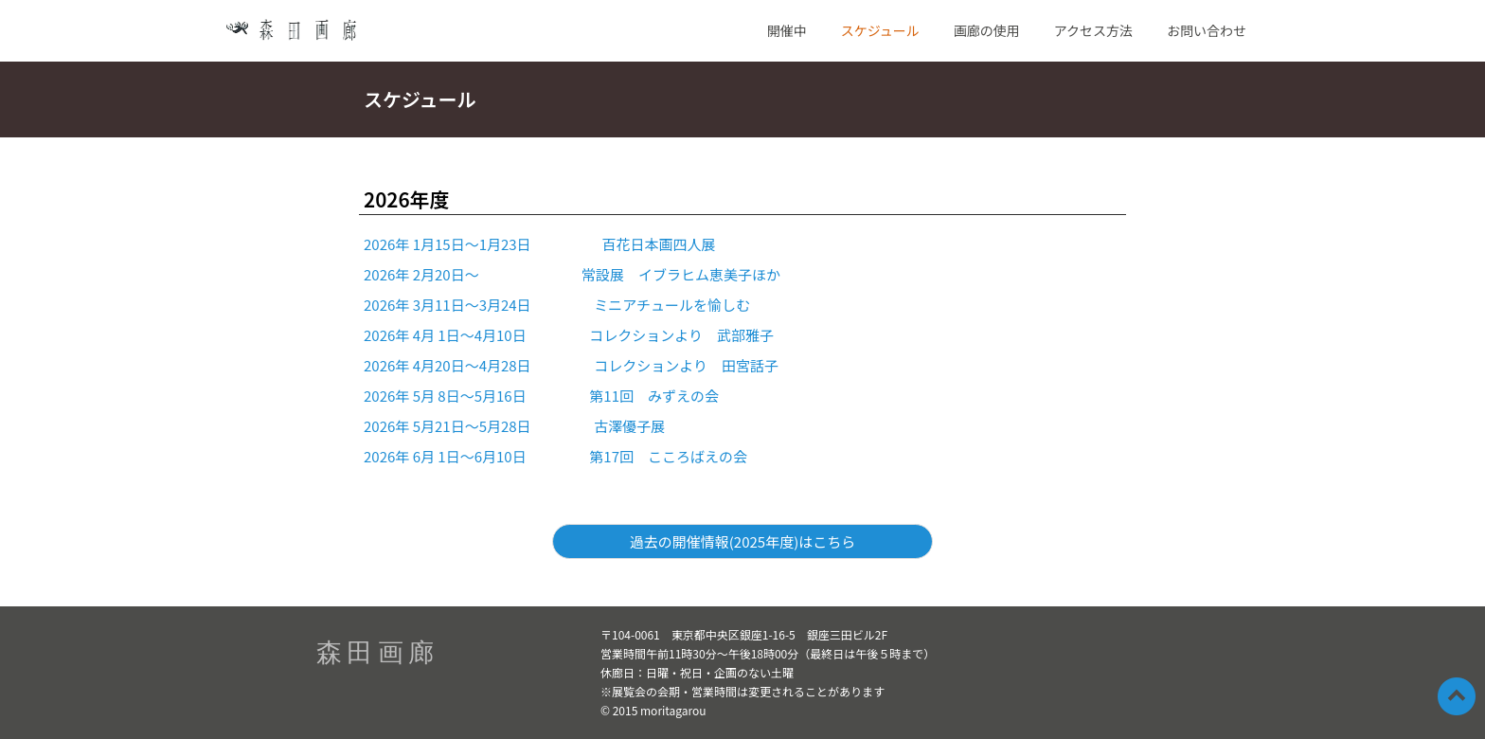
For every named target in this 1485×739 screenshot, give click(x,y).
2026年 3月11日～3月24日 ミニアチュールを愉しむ (557, 305)
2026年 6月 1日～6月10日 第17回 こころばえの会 (555, 456)
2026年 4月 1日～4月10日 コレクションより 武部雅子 (569, 335)
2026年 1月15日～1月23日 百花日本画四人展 (540, 244)
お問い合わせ (1206, 30)
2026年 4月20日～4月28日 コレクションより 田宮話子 (571, 365)
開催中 (787, 30)
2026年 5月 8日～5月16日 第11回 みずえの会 (541, 396)
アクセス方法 (1093, 30)
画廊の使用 (987, 30)
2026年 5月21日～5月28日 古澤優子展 (514, 426)
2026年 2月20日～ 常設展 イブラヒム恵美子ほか (572, 274)
